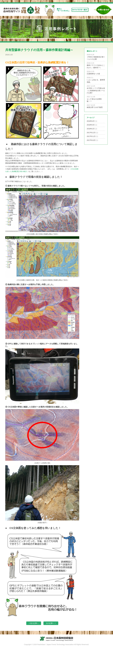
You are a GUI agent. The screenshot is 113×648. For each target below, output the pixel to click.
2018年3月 (91, 125)
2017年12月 (91, 133)
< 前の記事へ (33, 623)
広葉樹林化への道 (93, 74)
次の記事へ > (51, 623)
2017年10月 (91, 140)
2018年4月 (91, 121)
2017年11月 (91, 136)
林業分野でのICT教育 (95, 107)
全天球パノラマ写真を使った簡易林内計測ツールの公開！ (96, 90)
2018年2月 (91, 129)
